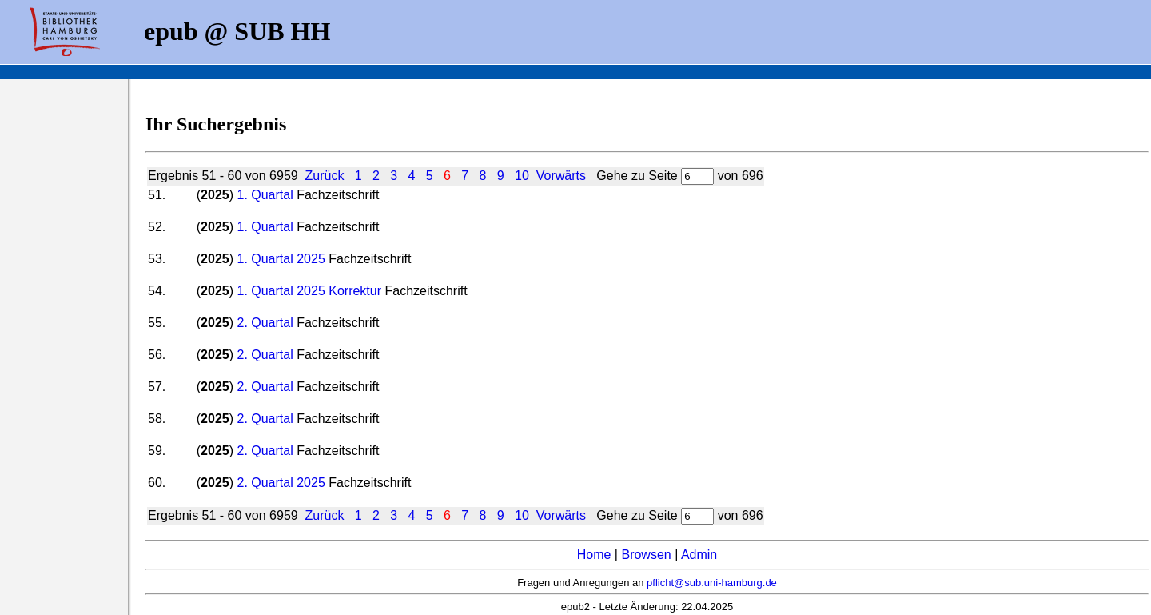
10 (522, 175)
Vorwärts (561, 175)
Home (594, 554)
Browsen (646, 554)
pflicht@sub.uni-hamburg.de (712, 583)
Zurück (325, 175)
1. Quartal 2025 (281, 259)
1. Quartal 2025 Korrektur (309, 291)
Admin (699, 554)
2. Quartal (265, 322)
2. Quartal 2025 (281, 482)
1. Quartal (265, 195)
